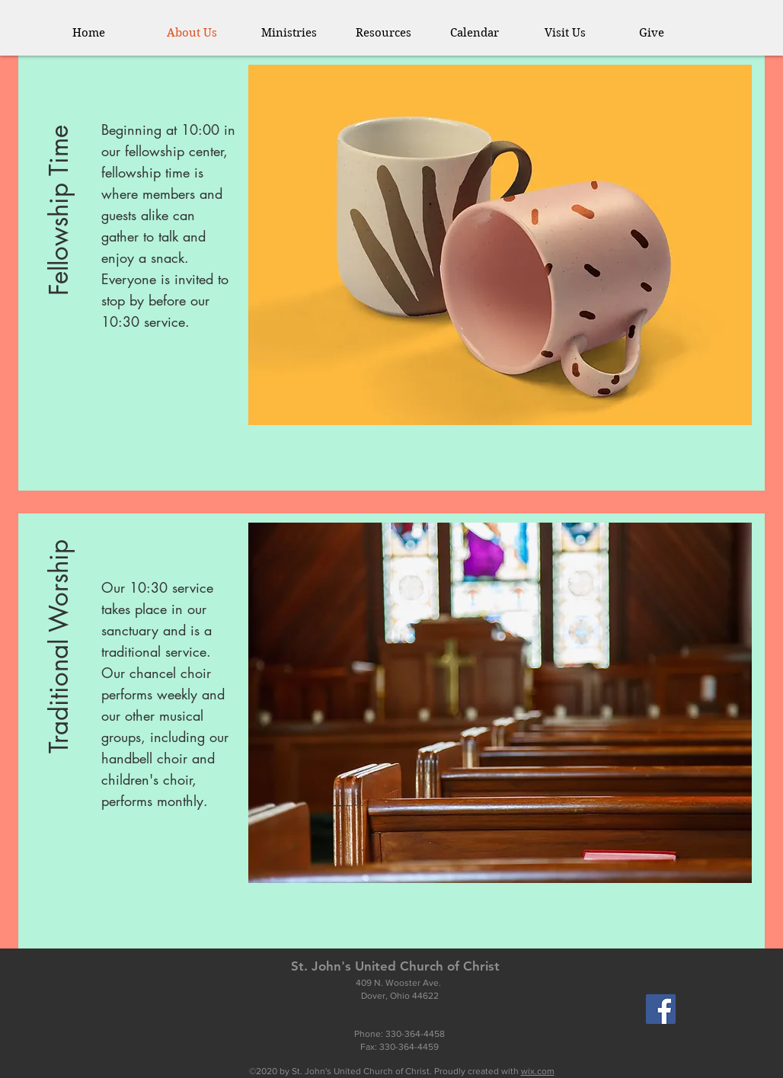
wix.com (537, 1071)
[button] (297, 33)
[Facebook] (661, 1009)
